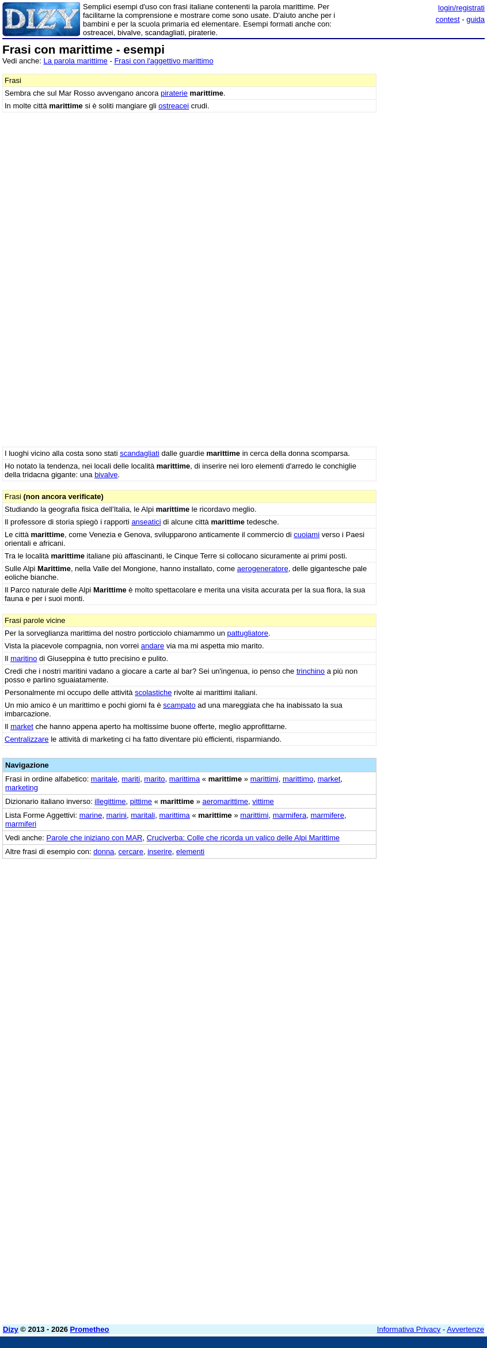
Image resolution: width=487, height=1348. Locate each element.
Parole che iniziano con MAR (95, 837)
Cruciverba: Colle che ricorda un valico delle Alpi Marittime (243, 837)
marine (90, 815)
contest (448, 19)
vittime (263, 801)
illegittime (109, 801)
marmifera (290, 815)
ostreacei (173, 105)
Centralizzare (27, 739)
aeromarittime (225, 801)
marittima (184, 779)
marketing (21, 787)
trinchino (310, 671)
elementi (190, 851)
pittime (141, 801)
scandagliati (139, 453)
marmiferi (20, 824)
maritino (23, 658)
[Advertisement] (398, 931)
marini (116, 815)
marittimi (264, 779)
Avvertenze (465, 1329)
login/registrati (461, 7)
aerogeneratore (262, 568)
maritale (104, 779)
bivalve (105, 474)
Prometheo (89, 1329)
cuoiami (306, 534)
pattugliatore (248, 633)
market (21, 726)
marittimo (298, 779)
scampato (179, 705)
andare (152, 645)
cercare (131, 851)
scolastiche (153, 692)
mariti (130, 779)
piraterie (174, 93)
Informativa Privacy (409, 1329)
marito (154, 779)
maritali (143, 815)
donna (103, 851)
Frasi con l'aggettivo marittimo (163, 60)
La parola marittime (76, 60)
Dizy (10, 1329)
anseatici (146, 522)
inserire (159, 851)
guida (475, 19)
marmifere (327, 815)
